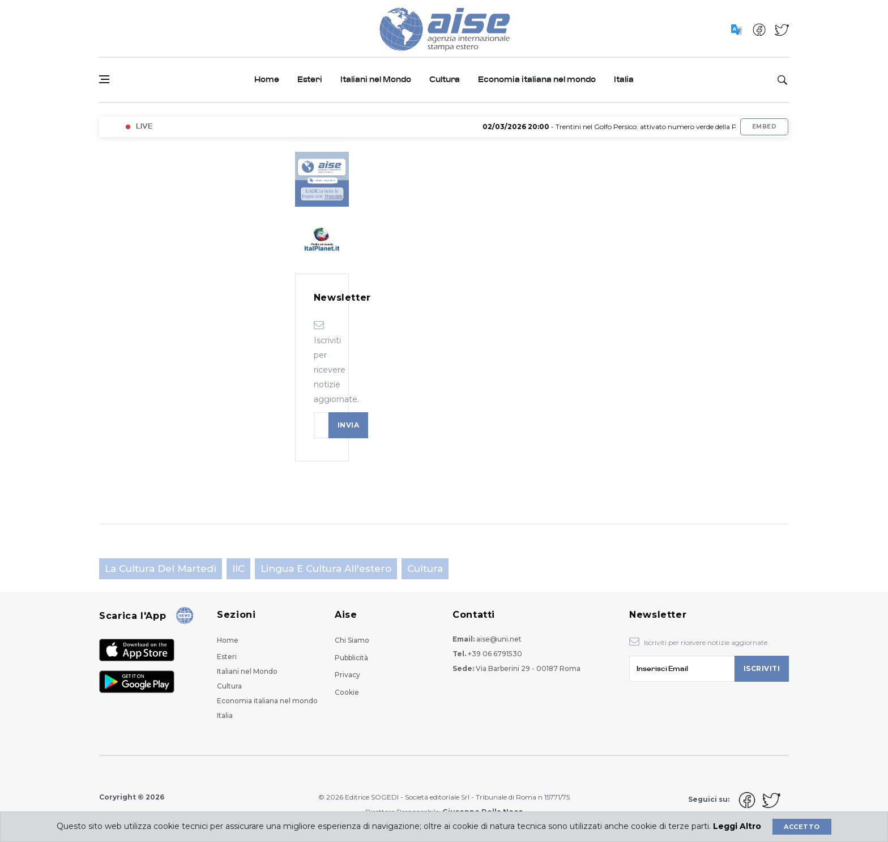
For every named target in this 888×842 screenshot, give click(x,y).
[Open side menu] (104, 79)
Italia (624, 79)
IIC (238, 568)
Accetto (801, 827)
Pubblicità (351, 657)
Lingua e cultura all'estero (326, 568)
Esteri (309, 79)
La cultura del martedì (160, 568)
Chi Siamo (352, 640)
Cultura (444, 79)
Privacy (347, 674)
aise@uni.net (499, 639)
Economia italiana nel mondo (537, 79)
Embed (764, 126)
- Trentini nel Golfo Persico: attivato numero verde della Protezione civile (643, 126)
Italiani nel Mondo (375, 79)
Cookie (347, 692)
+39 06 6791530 (495, 653)
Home (266, 79)
